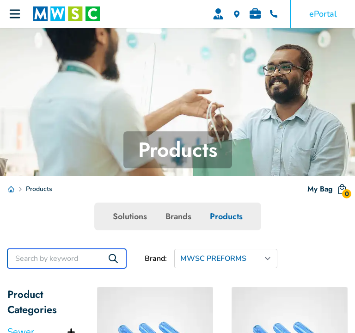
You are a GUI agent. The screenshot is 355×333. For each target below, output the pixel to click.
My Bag (327, 191)
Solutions (130, 216)
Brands (178, 216)
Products (226, 216)
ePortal (323, 13)
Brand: (156, 258)
